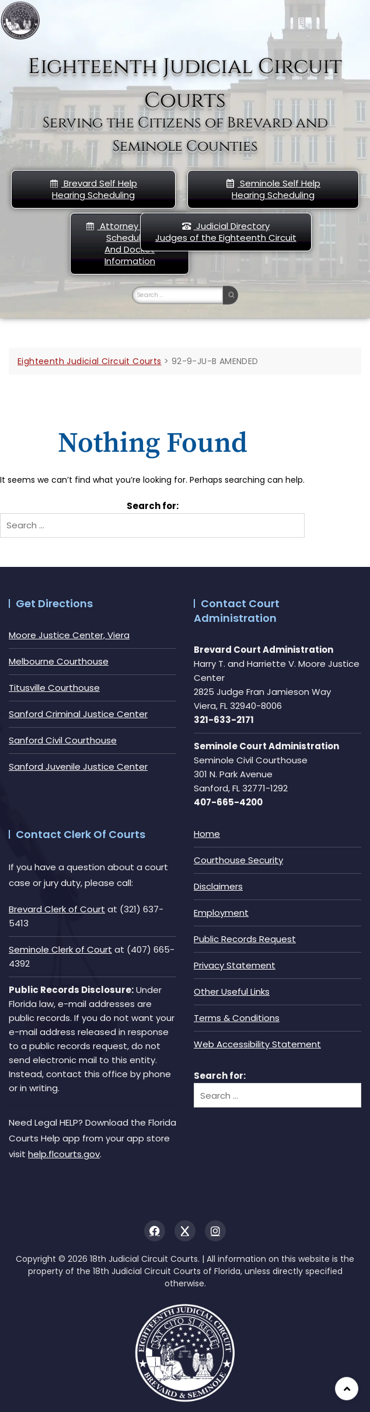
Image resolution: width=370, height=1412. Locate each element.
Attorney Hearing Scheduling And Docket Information (130, 243)
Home (207, 834)
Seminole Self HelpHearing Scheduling (273, 189)
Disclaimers (218, 886)
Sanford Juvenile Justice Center (78, 766)
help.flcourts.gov (64, 1154)
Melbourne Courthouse (59, 661)
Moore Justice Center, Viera (69, 635)
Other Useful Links (232, 991)
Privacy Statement (234, 965)
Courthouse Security (238, 860)
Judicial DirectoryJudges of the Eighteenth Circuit (225, 232)
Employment (221, 912)
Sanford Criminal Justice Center (78, 714)
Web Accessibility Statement (257, 1044)
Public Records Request (245, 939)
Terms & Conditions (237, 1018)
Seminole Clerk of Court (60, 949)
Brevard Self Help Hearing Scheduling (93, 189)
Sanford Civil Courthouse (63, 740)
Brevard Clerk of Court (57, 909)
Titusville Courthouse (54, 687)
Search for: (153, 506)
